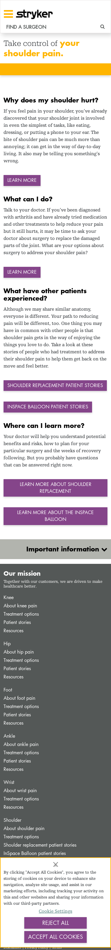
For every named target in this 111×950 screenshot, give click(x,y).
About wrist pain (20, 790)
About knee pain (20, 606)
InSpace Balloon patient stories (35, 853)
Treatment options (21, 614)
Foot (8, 690)
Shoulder (12, 820)
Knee (9, 597)
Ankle (9, 736)
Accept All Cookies (55, 936)
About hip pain (19, 652)
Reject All (55, 922)
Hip (7, 644)
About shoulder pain (24, 828)
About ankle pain (21, 744)
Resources (13, 631)
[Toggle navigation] (8, 13)
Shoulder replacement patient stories (40, 845)
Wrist (9, 782)
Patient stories (17, 622)
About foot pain (19, 698)
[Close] (55, 864)
